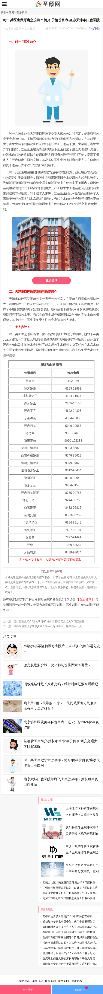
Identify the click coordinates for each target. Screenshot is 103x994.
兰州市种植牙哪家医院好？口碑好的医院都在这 (70, 887)
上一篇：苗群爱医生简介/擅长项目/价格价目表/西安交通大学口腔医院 (43, 621)
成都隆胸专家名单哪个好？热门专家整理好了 (69, 921)
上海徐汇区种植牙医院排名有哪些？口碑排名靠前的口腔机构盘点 (82, 815)
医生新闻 (63, 981)
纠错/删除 (94, 28)
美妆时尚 (76, 981)
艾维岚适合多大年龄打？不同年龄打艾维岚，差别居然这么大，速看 (82, 871)
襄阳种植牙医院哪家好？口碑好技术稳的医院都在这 (82, 833)
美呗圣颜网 (7, 12)
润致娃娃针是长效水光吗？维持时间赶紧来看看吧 (61, 684)
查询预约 (25, 990)
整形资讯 (22, 12)
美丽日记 (37, 981)
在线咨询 (51, 280)
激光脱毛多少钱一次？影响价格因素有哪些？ (57, 665)
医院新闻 (50, 981)
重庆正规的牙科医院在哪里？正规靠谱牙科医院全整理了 (82, 852)
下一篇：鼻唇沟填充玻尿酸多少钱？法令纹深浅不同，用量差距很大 (42, 626)
